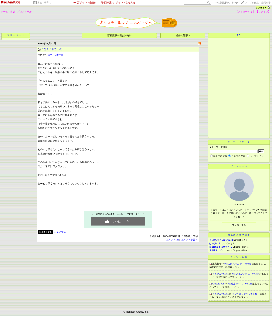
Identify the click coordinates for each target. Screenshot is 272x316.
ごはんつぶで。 (50, 49)
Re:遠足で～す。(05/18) (239, 283)
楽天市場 (265, 2)
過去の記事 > (183, 35)
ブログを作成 (252, 2)
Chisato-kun (218, 283)
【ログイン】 (263, 11)
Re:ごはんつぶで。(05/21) (238, 263)
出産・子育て (44, 2)
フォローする (239, 225)
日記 (12, 11)
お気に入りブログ (239, 235)
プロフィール (24, 11)
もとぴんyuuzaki (220, 273)
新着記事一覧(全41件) (119, 35)
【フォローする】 (245, 11)
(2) (60, 49)
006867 (261, 7)
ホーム (4, 11)
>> (226, 2)
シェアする (60, 231)
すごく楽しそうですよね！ (246, 293)
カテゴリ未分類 (55, 54)
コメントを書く (189, 239)
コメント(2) (172, 239)
